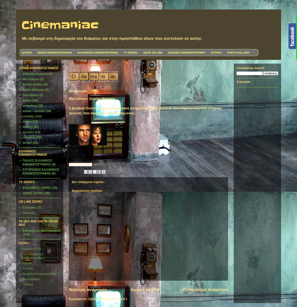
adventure (30, 105)
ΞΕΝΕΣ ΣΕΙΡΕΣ (33, 193)
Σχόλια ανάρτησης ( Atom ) (107, 299)
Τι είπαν (28, 268)
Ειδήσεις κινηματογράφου (41, 230)
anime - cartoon (34, 111)
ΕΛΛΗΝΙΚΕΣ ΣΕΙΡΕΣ (37, 187)
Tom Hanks (31, 95)
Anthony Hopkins (35, 74)
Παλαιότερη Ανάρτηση (205, 289)
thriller (27, 142)
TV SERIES (131, 52)
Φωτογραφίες (32, 279)
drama (27, 121)
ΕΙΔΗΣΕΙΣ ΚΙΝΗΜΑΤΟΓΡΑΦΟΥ (187, 52)
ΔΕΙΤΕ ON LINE (153, 52)
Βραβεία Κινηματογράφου (40, 273)
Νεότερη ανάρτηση (88, 289)
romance (29, 137)
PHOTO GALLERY (238, 52)
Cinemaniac (60, 26)
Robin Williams (33, 89)
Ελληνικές (30, 207)
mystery (28, 132)
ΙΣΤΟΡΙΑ (216, 52)
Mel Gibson (31, 79)
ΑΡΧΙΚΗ (27, 52)
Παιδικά (28, 284)
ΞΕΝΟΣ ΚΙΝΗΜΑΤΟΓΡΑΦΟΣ (54, 52)
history (28, 127)
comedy (28, 116)
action (27, 100)
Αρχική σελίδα (145, 289)
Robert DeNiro (33, 84)
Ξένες (26, 212)
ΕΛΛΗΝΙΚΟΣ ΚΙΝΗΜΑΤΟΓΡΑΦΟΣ (97, 52)
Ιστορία (27, 263)
